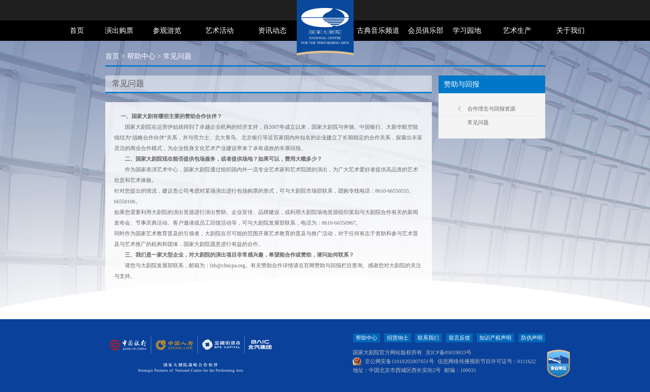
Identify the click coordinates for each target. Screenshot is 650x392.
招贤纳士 (397, 338)
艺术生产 (517, 30)
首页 (77, 30)
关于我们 (570, 30)
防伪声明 (531, 338)
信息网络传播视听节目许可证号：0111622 (487, 361)
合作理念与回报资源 (491, 109)
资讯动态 (272, 30)
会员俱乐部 (425, 30)
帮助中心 (141, 56)
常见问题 (478, 122)
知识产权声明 (495, 338)
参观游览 (167, 30)
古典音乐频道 (378, 30)
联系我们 (428, 338)
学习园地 (467, 30)
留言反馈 (459, 338)
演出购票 (119, 30)
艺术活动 (219, 30)
